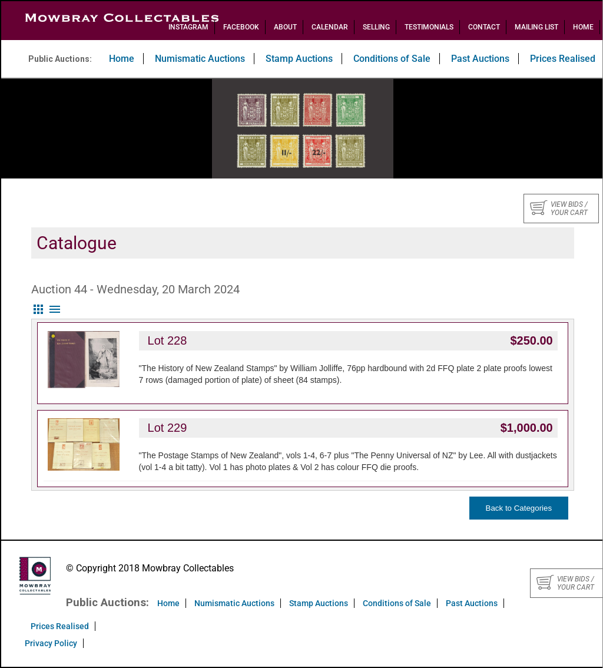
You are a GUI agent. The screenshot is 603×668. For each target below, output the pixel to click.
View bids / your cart (559, 208)
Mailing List (536, 27)
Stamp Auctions (299, 58)
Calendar (330, 27)
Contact (484, 27)
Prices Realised (60, 626)
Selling (376, 27)
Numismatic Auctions (200, 58)
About (285, 27)
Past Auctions (480, 58)
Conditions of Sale (391, 58)
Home (583, 27)
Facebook (241, 27)
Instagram (188, 27)
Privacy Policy (51, 643)
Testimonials (429, 27)
